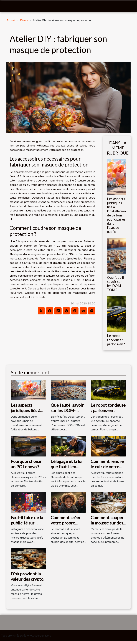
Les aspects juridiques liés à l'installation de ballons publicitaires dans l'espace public (116, 215)
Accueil (10, 20)
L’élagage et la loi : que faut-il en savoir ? (68, 467)
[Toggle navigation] (8, 6)
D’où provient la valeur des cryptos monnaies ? (28, 579)
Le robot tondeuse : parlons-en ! (116, 340)
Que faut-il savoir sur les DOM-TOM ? (115, 283)
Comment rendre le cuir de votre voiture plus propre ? (107, 469)
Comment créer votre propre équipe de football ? (66, 525)
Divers (24, 20)
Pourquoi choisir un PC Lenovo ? (26, 464)
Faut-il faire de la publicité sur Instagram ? (27, 523)
